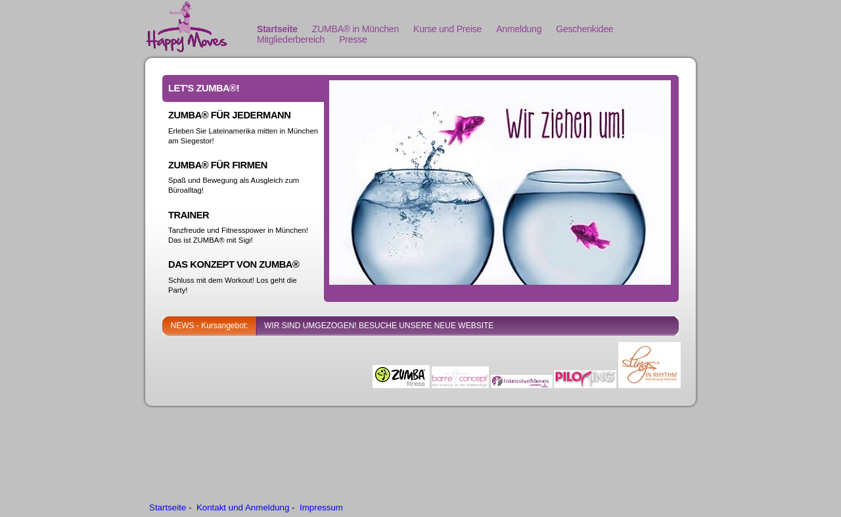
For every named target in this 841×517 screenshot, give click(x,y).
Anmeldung (518, 29)
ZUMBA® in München (355, 29)
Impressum (321, 507)
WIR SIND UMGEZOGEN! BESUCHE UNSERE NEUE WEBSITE (378, 325)
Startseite (277, 29)
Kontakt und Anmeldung (243, 507)
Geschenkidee (584, 29)
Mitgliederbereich (291, 39)
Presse (353, 39)
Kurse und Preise (447, 29)
